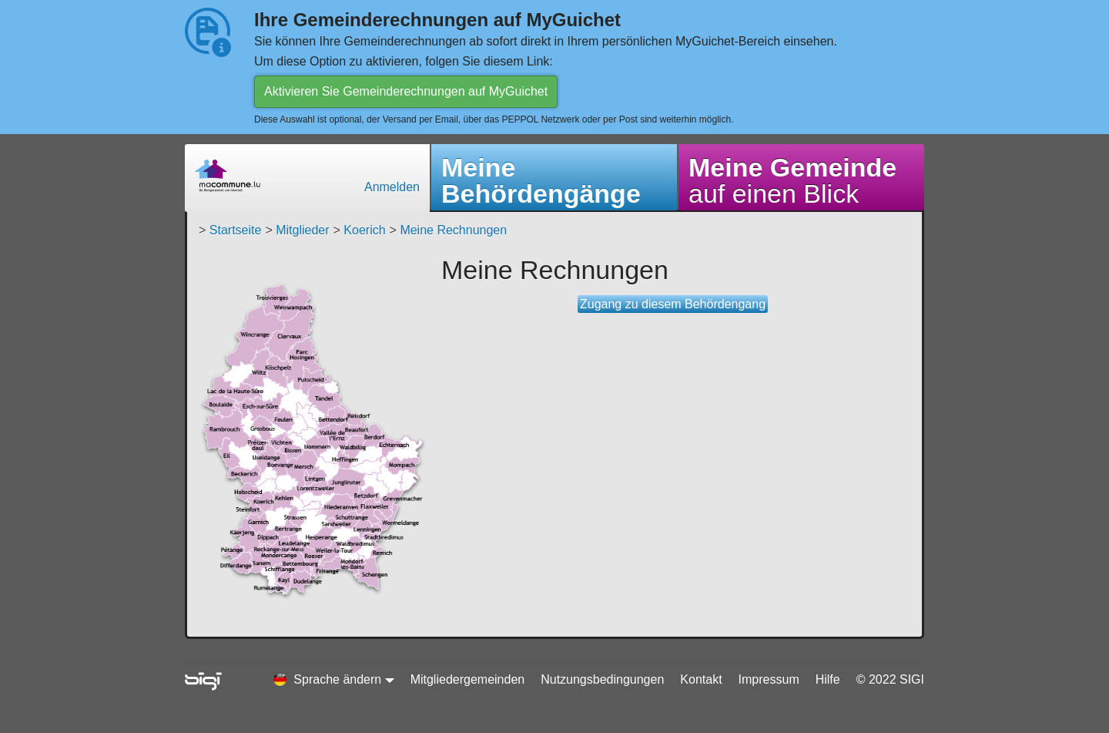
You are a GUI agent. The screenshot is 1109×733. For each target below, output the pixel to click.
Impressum (769, 679)
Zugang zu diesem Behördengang (673, 304)
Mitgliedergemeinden (467, 679)
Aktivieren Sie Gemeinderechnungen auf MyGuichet (406, 91)
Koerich (364, 230)
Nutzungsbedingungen (602, 679)
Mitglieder (302, 230)
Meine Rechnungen (453, 230)
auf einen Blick (792, 180)
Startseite (235, 230)
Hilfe (828, 679)
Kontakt (701, 679)
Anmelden (392, 186)
